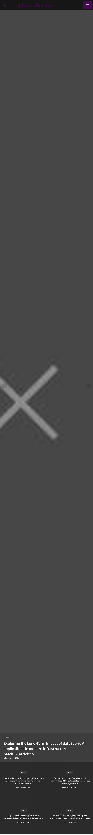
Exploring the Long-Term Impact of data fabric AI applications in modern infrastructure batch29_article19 (45, 748)
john (6, 758)
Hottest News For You (28, 5)
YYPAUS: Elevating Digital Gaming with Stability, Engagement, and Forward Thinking (70, 816)
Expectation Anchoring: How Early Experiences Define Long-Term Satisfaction (23, 816)
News (7, 737)
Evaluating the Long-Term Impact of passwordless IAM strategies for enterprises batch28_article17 (70, 781)
